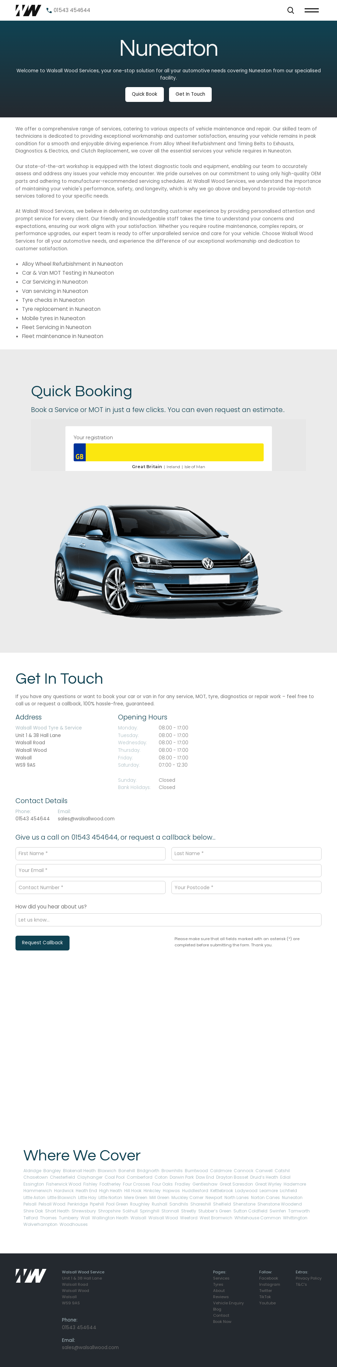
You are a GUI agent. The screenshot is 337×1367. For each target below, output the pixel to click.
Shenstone (244, 1204)
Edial (285, 1177)
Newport (214, 1197)
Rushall (159, 1204)
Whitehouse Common (257, 1218)
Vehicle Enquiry (228, 1303)
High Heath (110, 1191)
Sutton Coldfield (250, 1211)
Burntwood (196, 1171)
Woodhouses (74, 1224)
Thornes (48, 1218)
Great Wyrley (268, 1184)
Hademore (295, 1184)
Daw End (205, 1177)
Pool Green (117, 1204)
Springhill (149, 1211)
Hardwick (64, 1191)
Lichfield (288, 1191)
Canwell (264, 1171)
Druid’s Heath (264, 1177)
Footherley (110, 1184)
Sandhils (178, 1204)
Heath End (86, 1191)
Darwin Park (182, 1177)
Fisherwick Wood (63, 1184)
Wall (85, 1218)
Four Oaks (162, 1184)
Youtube (267, 1303)
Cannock (243, 1171)
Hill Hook (132, 1191)
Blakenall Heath (79, 1171)
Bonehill (126, 1171)
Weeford (189, 1218)
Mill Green (159, 1197)
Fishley (90, 1184)
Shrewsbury (84, 1211)
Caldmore (221, 1171)
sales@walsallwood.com (86, 819)
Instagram (269, 1284)
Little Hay (87, 1197)
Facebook (268, 1278)
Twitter (265, 1290)
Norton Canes (265, 1197)
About (219, 1290)
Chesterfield (62, 1177)
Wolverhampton (40, 1224)
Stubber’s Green (214, 1211)
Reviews (221, 1297)
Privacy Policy (309, 1278)
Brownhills (172, 1171)
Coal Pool (115, 1177)
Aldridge (32, 1171)
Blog (217, 1309)
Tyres (218, 1284)
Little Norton (110, 1197)
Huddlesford (195, 1191)
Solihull (130, 1211)
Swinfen (278, 1211)
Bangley (52, 1171)
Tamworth (299, 1211)
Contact (221, 1315)
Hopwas (171, 1191)
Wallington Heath (110, 1218)
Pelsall (29, 1204)
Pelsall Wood (52, 1204)
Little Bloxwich (62, 1197)
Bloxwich (107, 1171)
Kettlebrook (221, 1191)
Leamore (269, 1191)
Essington (33, 1184)
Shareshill (200, 1204)
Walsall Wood (163, 1218)
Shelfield (222, 1204)
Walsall (138, 1218)
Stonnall (170, 1211)
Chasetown (35, 1177)
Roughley (140, 1204)
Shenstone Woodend (279, 1204)
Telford (30, 1218)
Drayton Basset (232, 1177)
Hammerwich (37, 1191)
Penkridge (77, 1204)
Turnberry (68, 1218)
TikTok (265, 1297)
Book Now (222, 1321)
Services (221, 1278)
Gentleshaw (205, 1184)
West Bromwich (216, 1218)
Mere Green (135, 1197)
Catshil (282, 1171)
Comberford (139, 1177)
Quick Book (144, 94)
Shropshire (109, 1211)
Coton (161, 1177)
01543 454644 (32, 819)
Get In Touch (190, 94)
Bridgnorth (148, 1171)
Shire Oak (33, 1211)
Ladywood (246, 1191)
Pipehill (97, 1204)
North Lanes (236, 1197)
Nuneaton (292, 1197)
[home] (28, 10)
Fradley (182, 1184)
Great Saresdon (236, 1184)
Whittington (295, 1218)
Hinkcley (152, 1191)
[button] (290, 10)
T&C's (301, 1284)
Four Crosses (136, 1184)
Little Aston (34, 1197)
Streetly (188, 1211)
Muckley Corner (187, 1197)
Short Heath (57, 1211)
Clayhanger (90, 1177)
